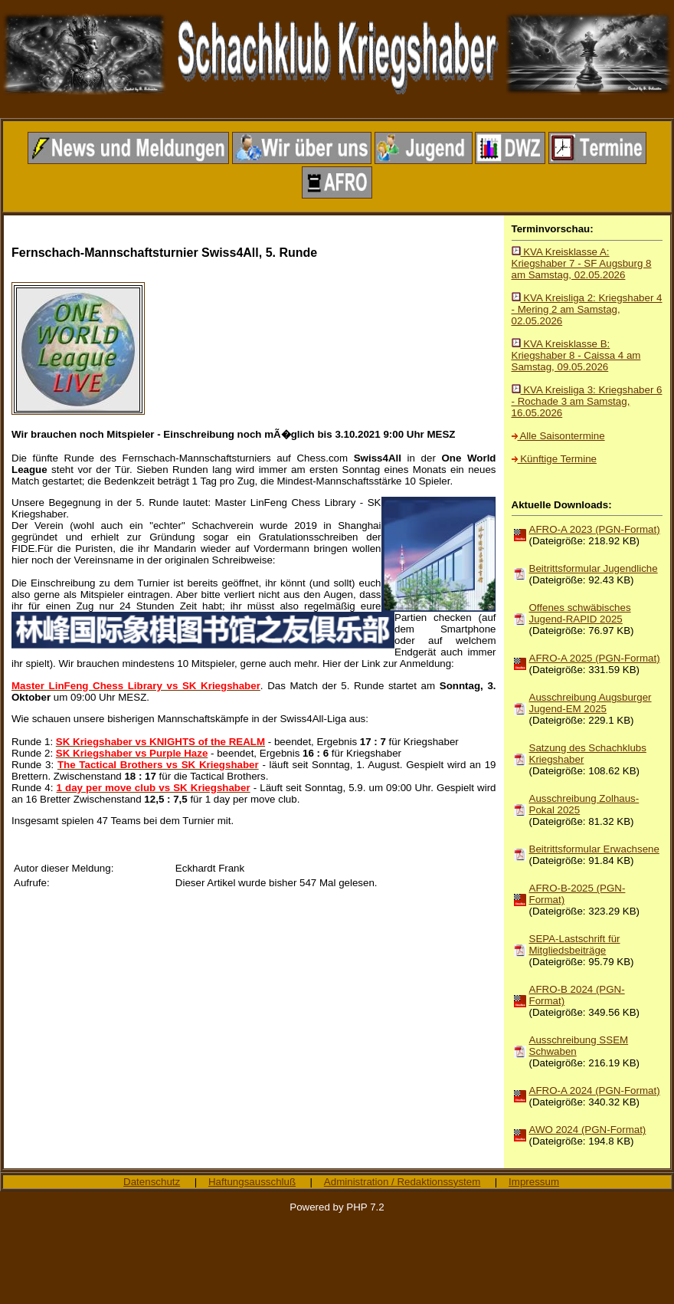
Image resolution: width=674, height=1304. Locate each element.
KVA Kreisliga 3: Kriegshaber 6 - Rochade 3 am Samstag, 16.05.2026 (587, 401)
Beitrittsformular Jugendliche (593, 568)
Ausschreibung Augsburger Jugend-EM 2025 (590, 702)
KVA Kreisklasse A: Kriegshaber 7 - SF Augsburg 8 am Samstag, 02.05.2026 (582, 263)
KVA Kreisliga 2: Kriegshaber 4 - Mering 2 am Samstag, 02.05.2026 (587, 309)
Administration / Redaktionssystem (402, 1181)
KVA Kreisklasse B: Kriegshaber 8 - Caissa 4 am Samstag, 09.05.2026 (576, 355)
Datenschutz (151, 1181)
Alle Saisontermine (558, 436)
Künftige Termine (554, 459)
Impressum (534, 1181)
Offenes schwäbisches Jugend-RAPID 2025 (580, 613)
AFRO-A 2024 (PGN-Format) (594, 1090)
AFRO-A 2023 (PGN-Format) (594, 529)
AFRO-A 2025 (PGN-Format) (594, 658)
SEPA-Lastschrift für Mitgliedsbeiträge (574, 944)
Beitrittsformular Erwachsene (594, 849)
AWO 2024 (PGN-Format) (587, 1129)
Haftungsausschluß (252, 1181)
